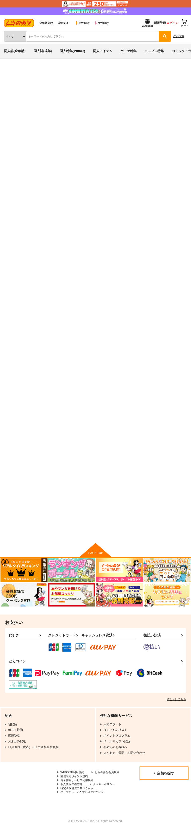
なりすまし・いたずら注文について (84, 800)
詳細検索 (178, 36)
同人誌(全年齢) (15, 51)
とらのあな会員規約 (73, 779)
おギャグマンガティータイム (163, 242)
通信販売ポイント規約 (75, 783)
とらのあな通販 (11, 71)
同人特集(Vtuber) (72, 51)
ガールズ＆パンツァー (115, 105)
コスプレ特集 (154, 51)
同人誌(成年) (43, 51)
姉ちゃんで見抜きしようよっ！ (60, 105)
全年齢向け (46, 22)
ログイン (172, 23)
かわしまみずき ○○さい (160, 367)
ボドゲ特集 (128, 51)
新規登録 (160, 23)
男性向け (82, 23)
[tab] (78, 161)
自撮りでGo (53, 488)
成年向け (62, 22)
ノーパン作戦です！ (107, 367)
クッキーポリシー (107, 791)
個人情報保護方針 (72, 791)
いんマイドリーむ (57, 367)
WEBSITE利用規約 (73, 775)
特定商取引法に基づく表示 (78, 796)
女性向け (101, 23)
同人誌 (29, 71)
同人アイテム (102, 51)
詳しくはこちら (176, 701)
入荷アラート (17, 79)
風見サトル (48, 100)
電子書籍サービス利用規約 (78, 787)
